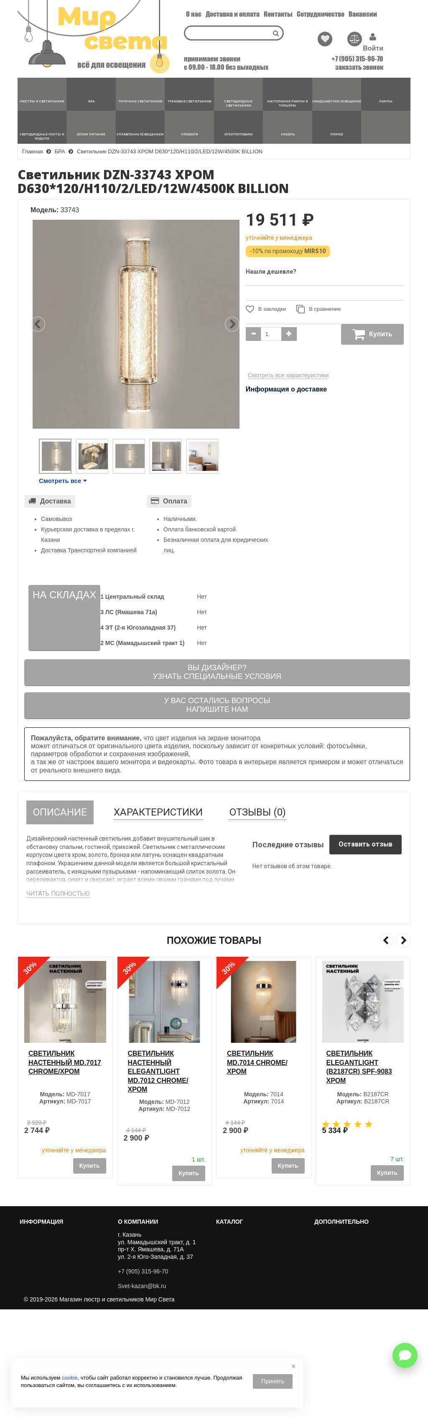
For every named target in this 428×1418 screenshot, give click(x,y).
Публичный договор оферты (61, 1291)
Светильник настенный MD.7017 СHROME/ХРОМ (164, 1062)
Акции (325, 1263)
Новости (34, 1319)
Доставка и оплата (233, 14)
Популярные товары (345, 1253)
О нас (193, 14)
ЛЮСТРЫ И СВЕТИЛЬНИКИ (258, 1234)
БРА (225, 1244)
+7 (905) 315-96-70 (357, 59)
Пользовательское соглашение (65, 1300)
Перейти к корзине (48, 1244)
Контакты (278, 14)
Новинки (329, 1244)
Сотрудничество (320, 14)
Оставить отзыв (365, 844)
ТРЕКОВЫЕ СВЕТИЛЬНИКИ (258, 1263)
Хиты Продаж (335, 1234)
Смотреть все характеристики (288, 375)
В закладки (266, 309)
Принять (272, 1381)
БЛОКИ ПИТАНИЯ (244, 1341)
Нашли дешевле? (271, 271)
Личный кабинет (45, 1234)
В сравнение (318, 309)
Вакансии (363, 14)
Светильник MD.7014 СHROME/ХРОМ (356, 1062)
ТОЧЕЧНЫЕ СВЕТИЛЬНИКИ (258, 1253)
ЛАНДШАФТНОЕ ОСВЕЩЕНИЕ (262, 1305)
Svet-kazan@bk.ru (142, 1286)
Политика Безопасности (55, 1309)
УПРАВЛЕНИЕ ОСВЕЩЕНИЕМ (261, 1350)
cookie (70, 1378)
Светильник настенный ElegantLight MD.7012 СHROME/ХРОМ (257, 1071)
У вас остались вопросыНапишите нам (217, 705)
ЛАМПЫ (230, 1315)
